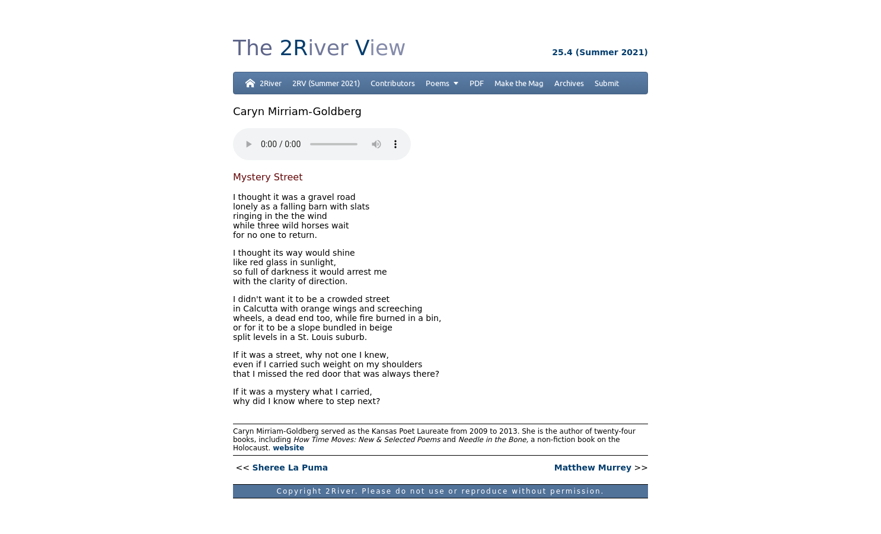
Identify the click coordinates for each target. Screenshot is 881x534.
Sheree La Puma (290, 467)
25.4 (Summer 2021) (600, 52)
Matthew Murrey (592, 467)
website (288, 448)
